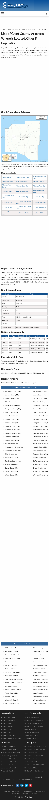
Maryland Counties (39, 669)
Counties (32, 29)
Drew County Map (11, 416)
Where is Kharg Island (8, 747)
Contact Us (16, 791)
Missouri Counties (11, 676)
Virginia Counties (11, 696)
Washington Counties (40, 696)
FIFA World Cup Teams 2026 (34, 756)
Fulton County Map (12, 419)
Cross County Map (11, 412)
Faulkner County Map (40, 416)
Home (3, 29)
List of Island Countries (9, 768)
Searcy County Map (40, 464)
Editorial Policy (40, 791)
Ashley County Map (40, 391)
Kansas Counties (11, 665)
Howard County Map (12, 426)
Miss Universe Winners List (34, 720)
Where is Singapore (8, 720)
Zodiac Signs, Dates (31, 735)
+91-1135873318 (9, 779)
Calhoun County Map (12, 398)
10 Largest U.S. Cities (31, 717)
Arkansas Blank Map (22, 186)
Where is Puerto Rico (8, 735)
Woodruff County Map (41, 475)
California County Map (41, 651)
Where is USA (8, 202)
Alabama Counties (11, 648)
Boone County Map (40, 395)
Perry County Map (39, 450)
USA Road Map (39, 197)
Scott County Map (11, 464)
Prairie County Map (40, 457)
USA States (16, 29)
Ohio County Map (39, 703)
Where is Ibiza (6, 729)
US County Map (7, 191)
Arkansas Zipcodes (7, 181)
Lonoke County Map (12, 440)
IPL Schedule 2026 (31, 762)
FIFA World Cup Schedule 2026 (35, 747)
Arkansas (25, 29)
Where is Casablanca (31, 732)
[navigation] (2, 13)
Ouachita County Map (13, 450)
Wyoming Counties (40, 700)
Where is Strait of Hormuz (33, 723)
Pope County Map (11, 457)
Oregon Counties (11, 686)
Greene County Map (12, 423)
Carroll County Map (40, 398)
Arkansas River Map (39, 186)
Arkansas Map (6, 177)
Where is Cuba (6, 732)
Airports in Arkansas (22, 181)
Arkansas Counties (11, 651)
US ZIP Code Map (40, 202)
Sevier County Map (11, 468)
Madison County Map (40, 440)
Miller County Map (11, 444)
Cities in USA (8, 207)
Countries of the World (9, 759)
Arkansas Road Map (22, 191)
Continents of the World (9, 762)
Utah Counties (38, 693)
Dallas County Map (39, 412)
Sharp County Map (39, 468)
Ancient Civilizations (8, 771)
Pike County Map (11, 454)
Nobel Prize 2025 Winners (33, 726)
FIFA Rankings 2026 (31, 753)
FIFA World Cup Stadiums (33, 759)
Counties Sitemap (30, 738)
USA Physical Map (40, 207)
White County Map (11, 475)
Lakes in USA (39, 213)
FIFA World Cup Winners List (34, 750)
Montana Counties (39, 676)
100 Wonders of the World (10, 753)
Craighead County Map (13, 409)
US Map (9, 29)
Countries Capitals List (9, 756)
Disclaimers (16, 793)
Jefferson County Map (41, 430)
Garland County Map (40, 419)
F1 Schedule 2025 (30, 768)
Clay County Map (39, 402)
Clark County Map (11, 402)
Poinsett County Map (40, 454)
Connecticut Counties (13, 655)
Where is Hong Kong (8, 717)
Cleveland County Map (13, 405)
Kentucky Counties (40, 665)
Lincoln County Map (12, 437)
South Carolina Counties (13, 690)
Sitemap (34, 793)
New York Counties (12, 703)
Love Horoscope (30, 729)
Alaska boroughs (39, 648)
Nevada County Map (40, 447)
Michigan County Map (12, 672)
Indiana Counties (39, 662)
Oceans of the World (8, 750)
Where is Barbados (7, 726)
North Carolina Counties (13, 683)
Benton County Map (12, 395)
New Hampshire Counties (14, 679)
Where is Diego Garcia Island (11, 738)
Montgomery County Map (14, 447)
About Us (6, 791)
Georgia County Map (12, 658)
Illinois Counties (10, 662)
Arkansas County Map (22, 177)
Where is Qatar (6, 723)
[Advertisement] (24, 84)
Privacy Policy (27, 791)
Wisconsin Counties (12, 700)
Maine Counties (10, 669)
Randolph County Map (13, 461)
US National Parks (23, 213)
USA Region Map (23, 197)
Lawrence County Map (41, 433)
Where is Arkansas (38, 181)
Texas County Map (11, 693)
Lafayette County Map (13, 433)
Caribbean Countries (8, 765)
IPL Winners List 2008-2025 (34, 765)
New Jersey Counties (40, 679)
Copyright (25, 793)
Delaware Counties (40, 655)
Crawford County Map (41, 409)
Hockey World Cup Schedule (34, 771)
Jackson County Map (12, 430)
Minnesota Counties (40, 672)
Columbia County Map (41, 405)
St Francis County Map (41, 461)
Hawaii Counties (39, 658)
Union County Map (11, 471)
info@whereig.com (25, 779)
